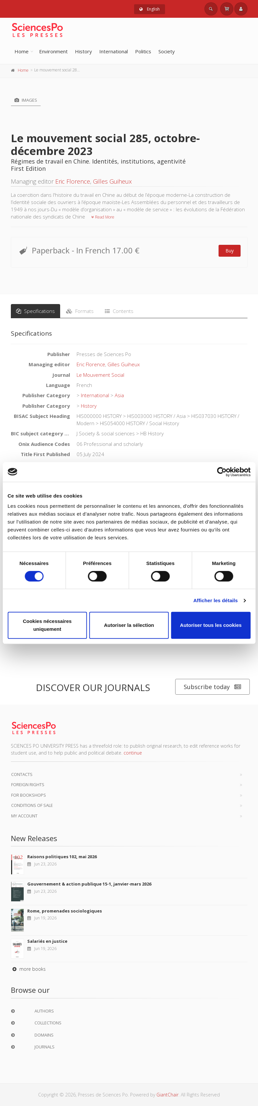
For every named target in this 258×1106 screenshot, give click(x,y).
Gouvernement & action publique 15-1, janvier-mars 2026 (89, 884)
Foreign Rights (27, 784)
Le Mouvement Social (100, 375)
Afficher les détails (215, 600)
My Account (24, 816)
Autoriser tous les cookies (211, 625)
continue (133, 753)
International (113, 51)
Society (166, 51)
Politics (143, 51)
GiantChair (167, 1095)
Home (21, 51)
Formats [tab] (80, 311)
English (149, 9)
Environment (53, 51)
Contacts (22, 774)
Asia (119, 395)
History (83, 51)
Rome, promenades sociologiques (64, 911)
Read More (102, 217)
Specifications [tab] (35, 311)
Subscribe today (212, 687)
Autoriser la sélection (129, 625)
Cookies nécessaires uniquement (47, 625)
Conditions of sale (32, 805)
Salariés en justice (47, 941)
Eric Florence (72, 181)
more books (28, 969)
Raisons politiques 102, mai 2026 (62, 857)
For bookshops (28, 795)
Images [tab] (25, 100)
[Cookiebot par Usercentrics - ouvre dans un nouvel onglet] (221, 472)
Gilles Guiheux (112, 181)
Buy (229, 250)
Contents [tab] (119, 311)
